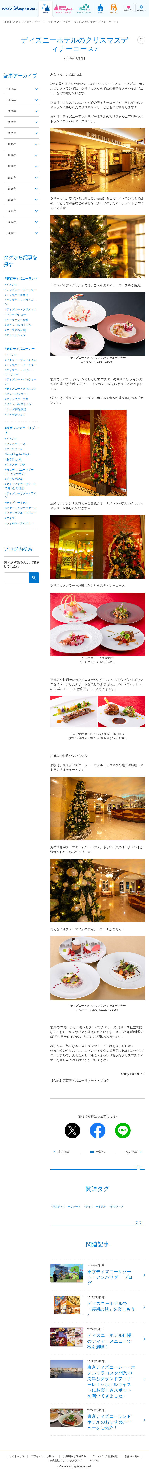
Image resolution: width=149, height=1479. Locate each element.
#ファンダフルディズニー (20, 515)
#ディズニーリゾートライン (20, 497)
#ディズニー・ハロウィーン (20, 302)
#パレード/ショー (15, 315)
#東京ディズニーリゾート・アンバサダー (19, 473)
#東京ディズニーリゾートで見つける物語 (20, 488)
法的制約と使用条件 (86, 1463)
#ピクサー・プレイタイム (20, 360)
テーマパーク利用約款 (118, 1463)
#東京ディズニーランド (21, 278)
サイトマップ (25, 1463)
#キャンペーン (14, 450)
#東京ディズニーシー (20, 349)
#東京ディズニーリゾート (67, 1206)
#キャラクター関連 (16, 320)
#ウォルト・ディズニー (19, 525)
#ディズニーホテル (98, 1206)
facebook (97, 1130)
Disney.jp (107, 1467)
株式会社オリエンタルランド (77, 1467)
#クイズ (10, 520)
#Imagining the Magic (18, 455)
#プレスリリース (15, 445)
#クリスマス (120, 1206)
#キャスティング (15, 466)
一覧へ (100, 1151)
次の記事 (131, 1151)
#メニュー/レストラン (18, 325)
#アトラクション (15, 336)
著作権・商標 (44, 1467)
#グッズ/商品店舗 (15, 330)
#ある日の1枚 (13, 461)
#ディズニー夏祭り (16, 295)
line (123, 1130)
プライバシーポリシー (53, 1463)
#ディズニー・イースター (20, 290)
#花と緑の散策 (14, 481)
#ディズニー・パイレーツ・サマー (19, 373)
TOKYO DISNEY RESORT (19, 8)
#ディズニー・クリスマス (20, 309)
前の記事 (63, 1151)
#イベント (11, 284)
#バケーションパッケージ (20, 510)
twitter (72, 1130)
